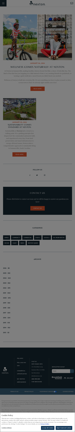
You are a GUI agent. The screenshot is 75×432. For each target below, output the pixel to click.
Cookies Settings (7, 428)
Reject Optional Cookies (64, 428)
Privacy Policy (45, 424)
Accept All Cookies (47, 428)
